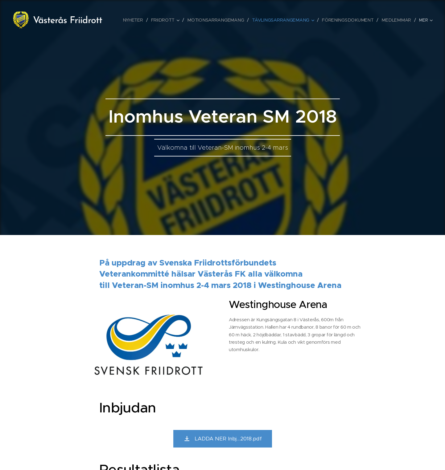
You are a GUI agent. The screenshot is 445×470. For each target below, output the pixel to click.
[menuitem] (140, 20)
